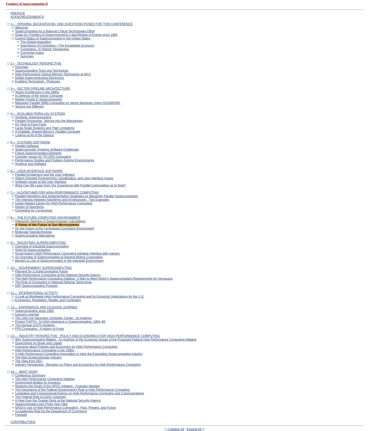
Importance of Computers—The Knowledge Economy (57, 45)
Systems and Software (30, 164)
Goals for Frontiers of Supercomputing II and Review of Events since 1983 (66, 35)
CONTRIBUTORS (23, 422)
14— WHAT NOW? (24, 372)
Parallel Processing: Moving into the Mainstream (49, 121)
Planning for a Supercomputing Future (41, 271)
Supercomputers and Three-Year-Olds (41, 404)
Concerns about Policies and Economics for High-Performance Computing (66, 347)
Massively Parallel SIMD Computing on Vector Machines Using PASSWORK (67, 103)
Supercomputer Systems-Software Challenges (47, 149)
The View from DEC (29, 361)
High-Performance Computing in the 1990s (44, 350)
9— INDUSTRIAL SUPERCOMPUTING (38, 243)
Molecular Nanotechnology (33, 232)
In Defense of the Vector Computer (39, 96)
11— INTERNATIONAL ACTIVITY (34, 293)
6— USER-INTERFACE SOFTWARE (37, 171)
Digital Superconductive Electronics (39, 78)
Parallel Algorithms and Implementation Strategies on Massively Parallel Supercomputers (76, 196)
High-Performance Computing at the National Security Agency (57, 275)
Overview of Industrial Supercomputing (42, 246)
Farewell (21, 415)
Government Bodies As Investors (37, 382)
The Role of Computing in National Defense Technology (53, 282)
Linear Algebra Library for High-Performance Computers (53, 203)
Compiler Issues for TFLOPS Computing (43, 157)
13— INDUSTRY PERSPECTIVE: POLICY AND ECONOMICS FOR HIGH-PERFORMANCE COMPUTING (85, 336)
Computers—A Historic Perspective (44, 49)
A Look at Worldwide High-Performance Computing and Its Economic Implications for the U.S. (79, 296)
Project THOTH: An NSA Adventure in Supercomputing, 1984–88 (60, 321)
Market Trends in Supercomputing (38, 99)
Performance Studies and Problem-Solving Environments (54, 160)
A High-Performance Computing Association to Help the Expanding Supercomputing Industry (79, 354)
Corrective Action (32, 53)
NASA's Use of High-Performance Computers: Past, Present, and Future (65, 407)
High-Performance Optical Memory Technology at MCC (53, 74)
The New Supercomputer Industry (38, 357)
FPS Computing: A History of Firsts (39, 329)
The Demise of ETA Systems (35, 325)
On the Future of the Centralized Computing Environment (54, 228)
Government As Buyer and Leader (38, 343)
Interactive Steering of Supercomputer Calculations (50, 221)
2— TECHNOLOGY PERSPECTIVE (36, 63)
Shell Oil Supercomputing (32, 250)
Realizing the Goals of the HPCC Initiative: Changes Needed (57, 386)
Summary (27, 56)
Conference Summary (30, 375)
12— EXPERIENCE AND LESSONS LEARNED (44, 307)
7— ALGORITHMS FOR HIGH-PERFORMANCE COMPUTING (55, 192)
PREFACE (18, 13)
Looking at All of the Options (34, 135)
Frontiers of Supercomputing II (27, 4)
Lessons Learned (27, 314)
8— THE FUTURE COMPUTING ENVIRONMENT (45, 217)
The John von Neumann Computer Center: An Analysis (53, 318)
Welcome (21, 27)
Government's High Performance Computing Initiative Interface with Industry (67, 253)
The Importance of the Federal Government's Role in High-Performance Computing (72, 390)
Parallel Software (27, 146)
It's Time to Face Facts (30, 124)
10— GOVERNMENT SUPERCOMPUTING (41, 268)
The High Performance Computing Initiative (45, 379)
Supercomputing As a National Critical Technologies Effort (55, 31)
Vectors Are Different (29, 106)
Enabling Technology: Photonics (37, 81)
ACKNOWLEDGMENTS (27, 17)
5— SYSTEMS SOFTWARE (30, 142)
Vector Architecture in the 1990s (37, 92)
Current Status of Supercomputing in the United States (52, 38)
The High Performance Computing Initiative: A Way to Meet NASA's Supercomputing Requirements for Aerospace (94, 278)
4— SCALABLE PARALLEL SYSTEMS (38, 113)
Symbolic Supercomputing (33, 117)
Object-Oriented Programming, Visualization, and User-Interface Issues (64, 178)
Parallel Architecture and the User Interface (45, 174)
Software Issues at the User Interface (40, 182)
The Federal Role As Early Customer (40, 397)
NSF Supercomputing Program (36, 286)
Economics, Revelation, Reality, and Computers (48, 300)
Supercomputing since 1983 (34, 311)
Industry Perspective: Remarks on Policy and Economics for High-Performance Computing (78, 364)
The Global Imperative (35, 42)
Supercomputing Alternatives (35, 235)
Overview (21, 67)
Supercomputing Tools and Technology (41, 70)
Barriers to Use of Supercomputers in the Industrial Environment (59, 260)
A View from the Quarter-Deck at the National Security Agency (58, 400)
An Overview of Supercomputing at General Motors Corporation (59, 257)
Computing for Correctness (33, 210)
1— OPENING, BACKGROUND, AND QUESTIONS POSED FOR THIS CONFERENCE (72, 24)
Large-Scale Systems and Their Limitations (45, 128)
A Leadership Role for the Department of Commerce (51, 411)
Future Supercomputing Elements (38, 153)
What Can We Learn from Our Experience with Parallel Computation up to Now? (70, 185)
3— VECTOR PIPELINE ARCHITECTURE (40, 88)
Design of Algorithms (29, 207)
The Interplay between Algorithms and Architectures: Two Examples (62, 200)
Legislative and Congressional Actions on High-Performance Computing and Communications (79, 393)
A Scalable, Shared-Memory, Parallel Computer (47, 131)
